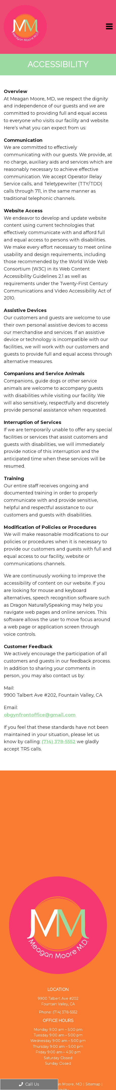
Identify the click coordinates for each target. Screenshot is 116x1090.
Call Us (29, 1084)
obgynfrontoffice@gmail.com (40, 715)
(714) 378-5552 (59, 741)
